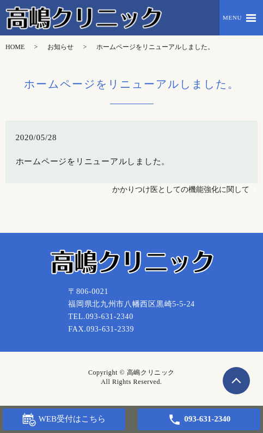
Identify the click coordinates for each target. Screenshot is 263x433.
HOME (15, 47)
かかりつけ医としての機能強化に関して (180, 189)
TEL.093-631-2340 (100, 316)
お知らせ (60, 47)
